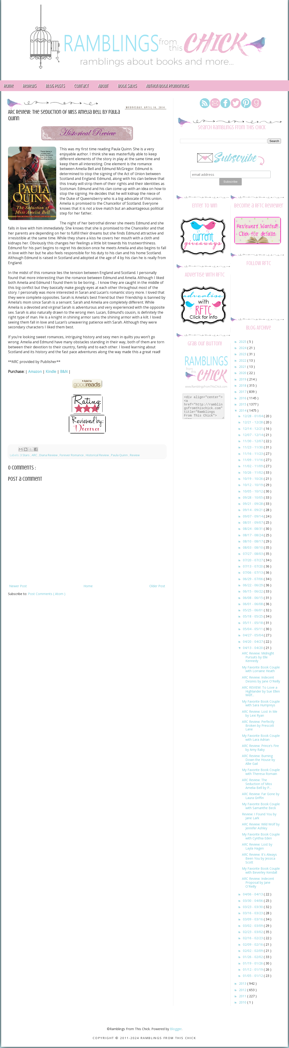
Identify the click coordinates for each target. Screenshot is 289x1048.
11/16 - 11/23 (253, 453)
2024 (243, 348)
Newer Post (18, 586)
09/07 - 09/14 (253, 516)
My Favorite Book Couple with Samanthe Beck (261, 806)
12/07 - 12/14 (253, 435)
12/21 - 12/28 (253, 422)
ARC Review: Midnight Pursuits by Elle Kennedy (258, 657)
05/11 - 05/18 (253, 622)
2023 (243, 354)
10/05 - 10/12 (253, 491)
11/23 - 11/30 (253, 447)
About (103, 85)
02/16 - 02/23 (253, 938)
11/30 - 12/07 (253, 441)
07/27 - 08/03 (253, 553)
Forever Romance (72, 455)
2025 (243, 341)
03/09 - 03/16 (253, 919)
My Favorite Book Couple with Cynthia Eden (261, 836)
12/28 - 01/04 (253, 416)
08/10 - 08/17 (253, 541)
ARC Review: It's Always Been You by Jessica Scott (259, 858)
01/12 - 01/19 (253, 969)
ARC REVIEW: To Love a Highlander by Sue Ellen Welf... (261, 691)
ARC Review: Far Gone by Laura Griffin (260, 796)
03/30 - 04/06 (253, 900)
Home (88, 586)
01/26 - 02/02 (253, 957)
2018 (243, 385)
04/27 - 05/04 (253, 635)
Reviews (29, 85)
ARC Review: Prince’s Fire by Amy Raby (260, 747)
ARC (35, 455)
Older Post (157, 586)
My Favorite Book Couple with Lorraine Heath (261, 669)
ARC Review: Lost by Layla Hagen (257, 846)
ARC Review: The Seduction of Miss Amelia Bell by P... (257, 784)
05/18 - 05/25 (253, 616)
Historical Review (98, 455)
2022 (243, 360)
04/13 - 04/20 (253, 648)
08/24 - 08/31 (253, 528)
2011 (243, 996)
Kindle (51, 371)
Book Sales (127, 85)
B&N (64, 371)
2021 (243, 366)
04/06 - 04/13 (253, 894)
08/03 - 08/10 (253, 547)
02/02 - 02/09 (253, 950)
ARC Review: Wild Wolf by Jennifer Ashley (261, 826)
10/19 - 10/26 (253, 478)
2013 (243, 983)
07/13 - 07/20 (253, 566)
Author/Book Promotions (167, 85)
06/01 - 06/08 (253, 604)
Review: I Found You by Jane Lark (259, 816)
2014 (243, 410)
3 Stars (25, 455)
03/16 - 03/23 (253, 913)
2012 (243, 990)
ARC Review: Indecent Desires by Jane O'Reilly (261, 679)
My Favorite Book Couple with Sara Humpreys (261, 703)
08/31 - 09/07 (253, 522)
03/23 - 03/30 (253, 907)
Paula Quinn (119, 455)
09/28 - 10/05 (253, 497)
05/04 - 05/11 (253, 629)
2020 (243, 373)
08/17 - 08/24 (253, 535)
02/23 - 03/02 (253, 932)
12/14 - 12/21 (253, 428)
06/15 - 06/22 (253, 591)
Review (135, 455)
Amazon (35, 371)
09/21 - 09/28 (253, 503)
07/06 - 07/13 (253, 572)
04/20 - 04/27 (253, 641)
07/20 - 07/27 (253, 560)
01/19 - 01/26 (253, 963)
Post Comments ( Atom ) (46, 594)
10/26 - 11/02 (253, 472)
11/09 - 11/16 (253, 460)
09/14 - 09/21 (253, 510)
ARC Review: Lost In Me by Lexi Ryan (259, 713)
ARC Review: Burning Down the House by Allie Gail (258, 760)
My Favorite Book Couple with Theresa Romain (261, 772)
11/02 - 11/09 (253, 466)
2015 (243, 404)
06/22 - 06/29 (253, 585)
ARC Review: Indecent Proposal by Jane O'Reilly (258, 882)
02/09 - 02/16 (253, 944)
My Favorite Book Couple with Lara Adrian (261, 737)
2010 (243, 1002)
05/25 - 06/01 (253, 610)
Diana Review (48, 455)
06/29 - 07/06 (253, 579)
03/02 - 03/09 (253, 925)
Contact (81, 85)
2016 (243, 398)
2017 (243, 391)
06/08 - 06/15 (253, 597)
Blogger (176, 1029)
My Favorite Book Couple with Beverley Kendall (261, 870)
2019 (243, 379)
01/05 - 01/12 (253, 975)
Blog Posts (54, 85)
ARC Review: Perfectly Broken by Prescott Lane (258, 725)
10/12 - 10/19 (253, 485)
